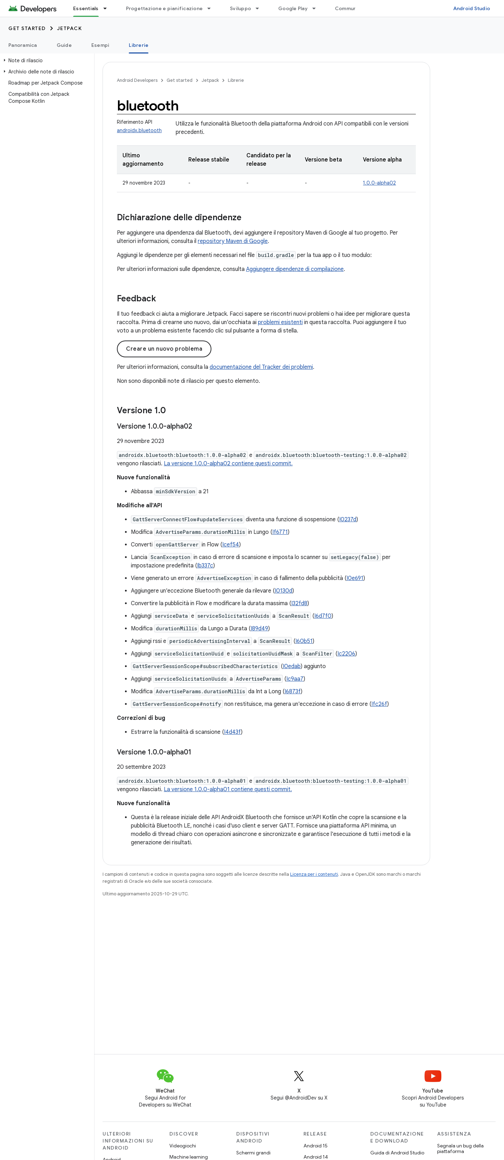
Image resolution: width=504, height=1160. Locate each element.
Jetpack (69, 28)
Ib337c (205, 565)
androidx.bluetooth (139, 130)
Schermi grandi (253, 1153)
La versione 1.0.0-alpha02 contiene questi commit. (228, 463)
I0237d (347, 519)
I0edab (292, 666)
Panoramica (22, 45)
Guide (64, 45)
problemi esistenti (280, 322)
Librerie (236, 80)
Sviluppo (240, 8)
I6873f (293, 691)
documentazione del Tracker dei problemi (261, 367)
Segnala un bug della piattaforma (460, 1148)
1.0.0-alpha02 (379, 183)
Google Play (293, 8)
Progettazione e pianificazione (164, 8)
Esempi (100, 45)
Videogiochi (182, 1146)
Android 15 (315, 1146)
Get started (27, 28)
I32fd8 (299, 603)
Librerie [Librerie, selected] (138, 45)
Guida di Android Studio (397, 1153)
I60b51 (304, 641)
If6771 (280, 532)
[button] (45, 60)
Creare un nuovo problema (164, 348)
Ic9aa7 (294, 678)
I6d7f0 (322, 616)
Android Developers (137, 80)
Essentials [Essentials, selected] (86, 8)
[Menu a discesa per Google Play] (317, 8)
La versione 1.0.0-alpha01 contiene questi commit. (228, 789)
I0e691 (354, 578)
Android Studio (471, 8)
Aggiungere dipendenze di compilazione (295, 269)
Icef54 (230, 544)
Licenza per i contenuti (314, 874)
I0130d (283, 590)
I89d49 (259, 628)
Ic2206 (346, 653)
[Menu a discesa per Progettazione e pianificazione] (212, 8)
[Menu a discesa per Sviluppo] (260, 8)
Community (349, 8)
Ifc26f (379, 704)
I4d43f (232, 732)
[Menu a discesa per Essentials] (108, 8)
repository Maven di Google (233, 241)
